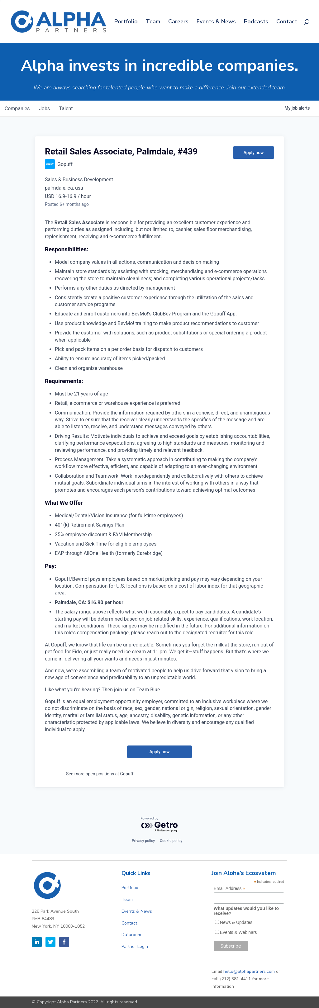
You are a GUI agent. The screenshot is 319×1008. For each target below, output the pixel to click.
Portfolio (126, 22)
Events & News (216, 22)
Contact (286, 22)
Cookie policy (171, 841)
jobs (45, 108)
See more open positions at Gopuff (99, 773)
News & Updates (236, 922)
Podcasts (256, 22)
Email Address (229, 889)
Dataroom (131, 935)
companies (17, 108)
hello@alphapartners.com (249, 971)
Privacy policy (143, 841)
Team (153, 22)
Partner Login (134, 946)
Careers (178, 22)
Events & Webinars (238, 932)
